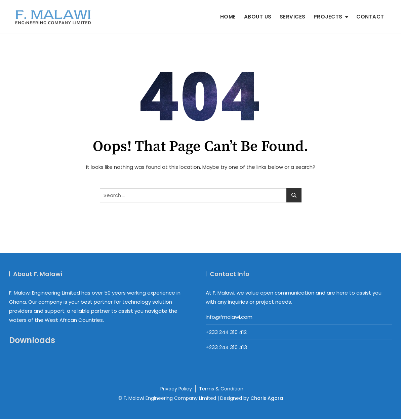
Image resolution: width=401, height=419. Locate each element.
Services (293, 16)
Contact (370, 16)
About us (258, 16)
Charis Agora (266, 398)
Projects (328, 16)
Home (228, 16)
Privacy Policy (176, 388)
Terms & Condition (221, 388)
